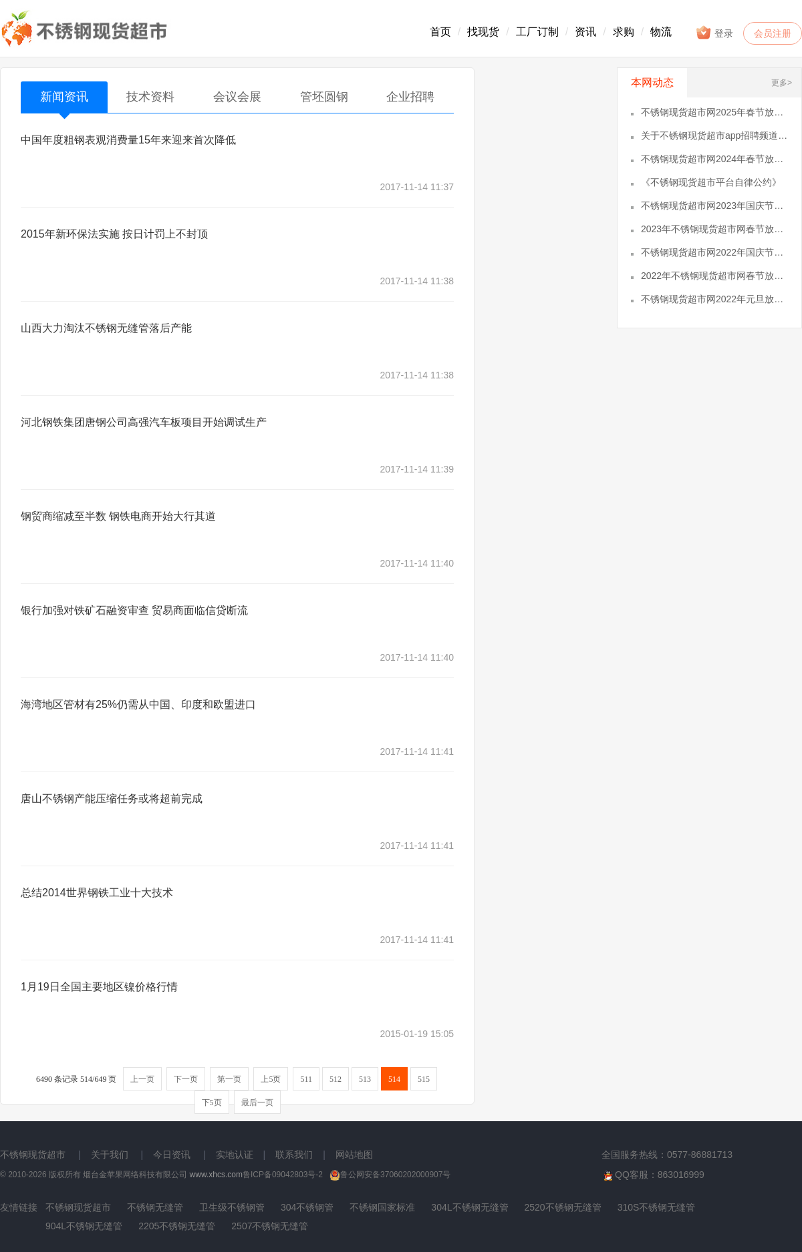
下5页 (212, 1102)
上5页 (271, 1079)
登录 (714, 32)
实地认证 (234, 1154)
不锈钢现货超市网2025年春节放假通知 (714, 112)
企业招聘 (410, 96)
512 (335, 1079)
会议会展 (237, 96)
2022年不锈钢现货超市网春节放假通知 (714, 275)
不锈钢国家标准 (382, 1207)
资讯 (585, 31)
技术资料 (150, 96)
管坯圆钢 (324, 96)
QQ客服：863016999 (653, 1175)
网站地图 (354, 1154)
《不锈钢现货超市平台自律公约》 (711, 182)
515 (424, 1079)
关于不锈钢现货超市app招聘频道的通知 (714, 135)
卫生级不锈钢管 (232, 1207)
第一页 (229, 1079)
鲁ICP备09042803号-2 (283, 1174)
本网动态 (652, 82)
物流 (661, 31)
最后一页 (257, 1102)
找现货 (483, 31)
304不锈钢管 (307, 1207)
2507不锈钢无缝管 (269, 1226)
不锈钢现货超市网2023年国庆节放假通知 (714, 205)
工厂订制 (537, 31)
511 (306, 1079)
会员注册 (772, 33)
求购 (623, 31)
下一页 (186, 1079)
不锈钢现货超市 (32, 1154)
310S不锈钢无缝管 (657, 1207)
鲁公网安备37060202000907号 (389, 1174)
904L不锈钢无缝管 (83, 1226)
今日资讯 (171, 1154)
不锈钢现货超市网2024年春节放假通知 (714, 158)
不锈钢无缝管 (155, 1207)
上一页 (142, 1079)
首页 (440, 31)
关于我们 (109, 1154)
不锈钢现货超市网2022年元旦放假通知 (714, 299)
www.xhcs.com (216, 1174)
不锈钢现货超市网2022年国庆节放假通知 (714, 252)
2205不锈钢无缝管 (176, 1226)
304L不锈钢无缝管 (469, 1207)
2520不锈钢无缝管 (563, 1207)
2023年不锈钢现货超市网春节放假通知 (714, 229)
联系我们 (294, 1154)
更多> (781, 82)
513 (365, 1079)
